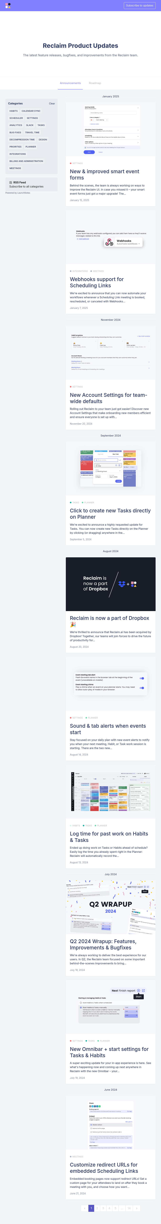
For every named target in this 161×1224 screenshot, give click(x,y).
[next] (137, 1208)
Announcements (70, 83)
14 (129, 1208)
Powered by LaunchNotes (17, 193)
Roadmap (95, 83)
